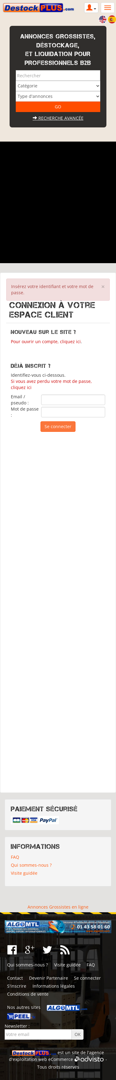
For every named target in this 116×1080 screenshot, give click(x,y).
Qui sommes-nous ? (31, 865)
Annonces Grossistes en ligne (58, 907)
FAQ (15, 857)
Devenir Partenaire (48, 978)
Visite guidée (24, 873)
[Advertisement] (58, 202)
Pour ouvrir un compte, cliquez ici (46, 341)
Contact (15, 978)
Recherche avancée (58, 118)
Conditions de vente (28, 994)
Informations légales (53, 986)
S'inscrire (16, 986)
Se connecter (87, 978)
